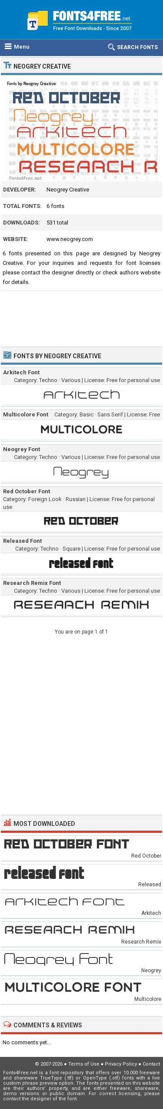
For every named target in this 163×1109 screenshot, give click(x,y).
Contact (151, 1064)
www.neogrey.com (70, 239)
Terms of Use (84, 1064)
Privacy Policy (121, 1064)
